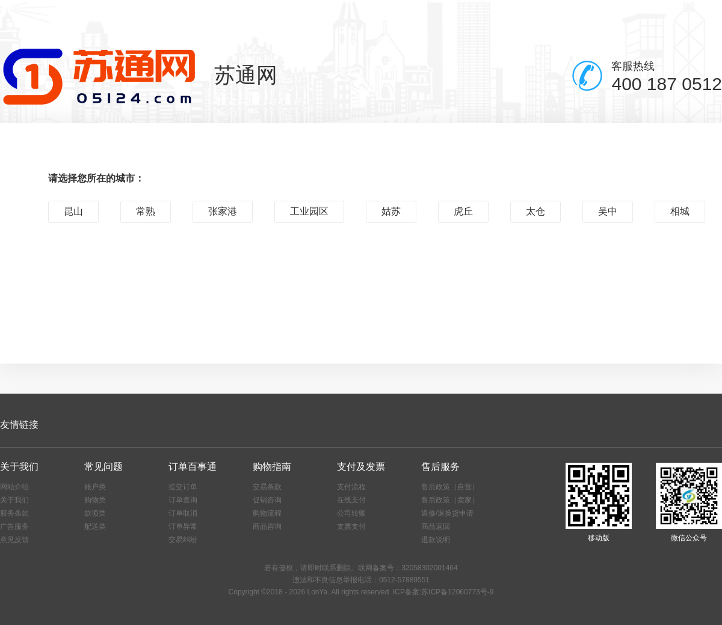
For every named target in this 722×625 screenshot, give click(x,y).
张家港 (222, 211)
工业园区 (309, 211)
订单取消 (182, 513)
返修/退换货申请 (447, 513)
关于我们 (14, 500)
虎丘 (463, 211)
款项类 (95, 513)
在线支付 (351, 500)
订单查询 (182, 500)
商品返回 (435, 526)
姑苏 (391, 211)
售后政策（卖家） (450, 500)
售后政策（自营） (450, 487)
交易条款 (267, 487)
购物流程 (267, 513)
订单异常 (182, 526)
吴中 (607, 211)
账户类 (95, 487)
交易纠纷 (182, 539)
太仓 (535, 211)
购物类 (95, 500)
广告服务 (14, 526)
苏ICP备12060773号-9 (457, 592)
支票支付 (351, 526)
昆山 (73, 211)
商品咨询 (267, 526)
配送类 (95, 526)
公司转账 (351, 513)
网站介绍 (14, 487)
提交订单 (182, 487)
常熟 (145, 211)
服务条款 (14, 513)
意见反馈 (14, 539)
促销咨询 (267, 500)
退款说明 (435, 539)
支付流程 (351, 487)
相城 (680, 211)
